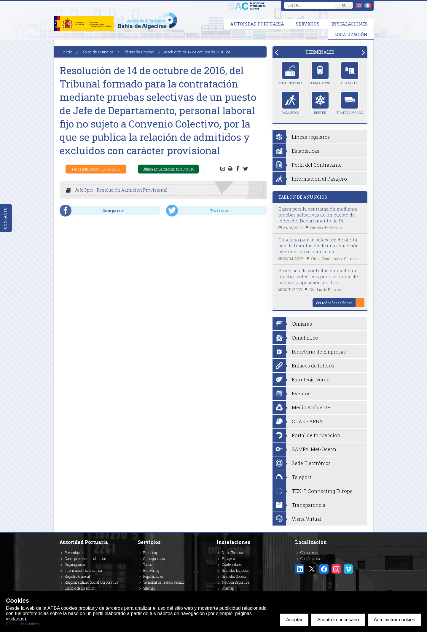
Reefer (320, 102)
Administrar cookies (394, 619)
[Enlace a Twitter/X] (311, 569)
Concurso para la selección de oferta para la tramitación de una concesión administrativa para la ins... (318, 245)
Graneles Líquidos (235, 570)
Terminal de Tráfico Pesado (163, 582)
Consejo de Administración (85, 558)
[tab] (320, 52)
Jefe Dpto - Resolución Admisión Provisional (121, 190)
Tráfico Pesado (350, 102)
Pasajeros (290, 102)
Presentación (75, 552)
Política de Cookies (22, 624)
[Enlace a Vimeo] (348, 569)
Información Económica (83, 570)
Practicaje (150, 552)
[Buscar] (344, 5)
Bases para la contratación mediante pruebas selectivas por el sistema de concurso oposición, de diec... (318, 276)
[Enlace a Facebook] (324, 569)
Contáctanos (310, 558)
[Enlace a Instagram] (336, 569)
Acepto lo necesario (338, 619)
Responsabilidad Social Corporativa (91, 582)
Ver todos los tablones (334, 302)
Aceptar (294, 619)
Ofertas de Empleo (138, 52)
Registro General (77, 576)
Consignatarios (155, 558)
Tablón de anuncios (97, 52)
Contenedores (290, 73)
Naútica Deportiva (235, 582)
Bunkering (151, 570)
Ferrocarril (320, 73)
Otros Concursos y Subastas (335, 258)
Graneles (349, 73)
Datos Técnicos (233, 552)
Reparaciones (153, 576)
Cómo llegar (309, 552)
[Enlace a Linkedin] (299, 569)
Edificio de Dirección (80, 588)
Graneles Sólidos (234, 576)
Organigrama (75, 564)
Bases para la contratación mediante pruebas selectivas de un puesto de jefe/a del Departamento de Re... (318, 215)
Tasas (147, 564)
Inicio (67, 52)
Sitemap (149, 588)
